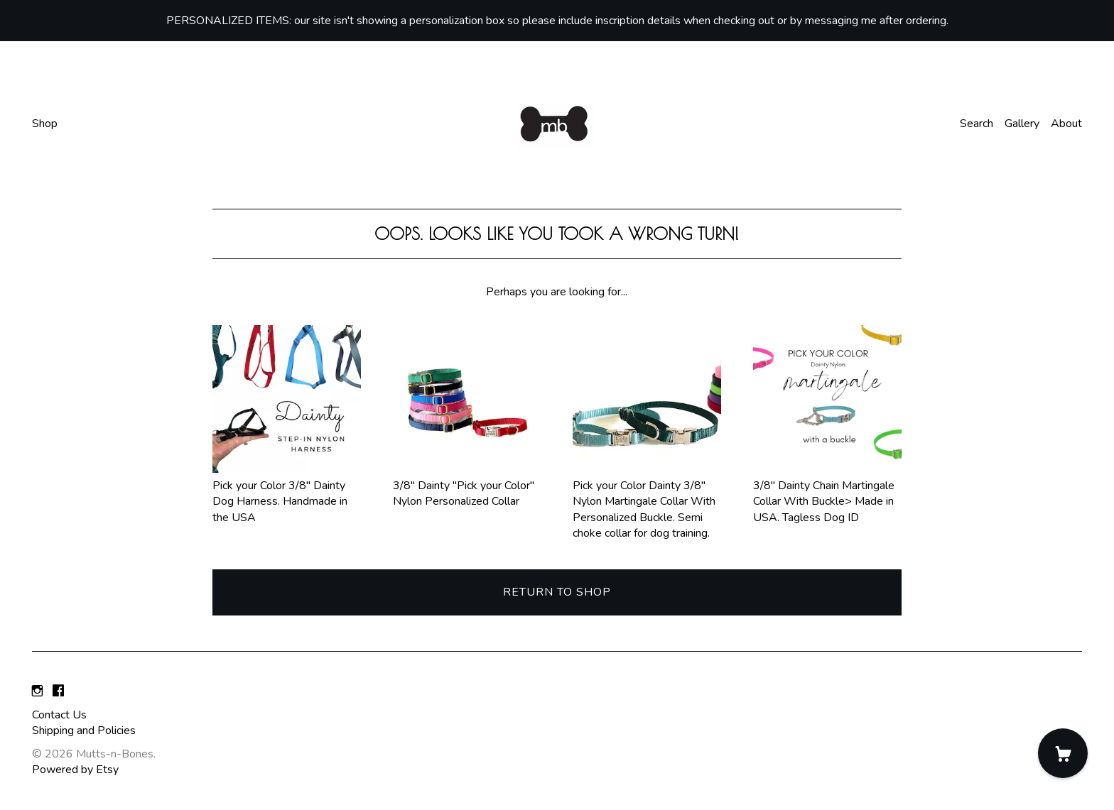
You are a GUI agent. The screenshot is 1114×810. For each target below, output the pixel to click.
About (1066, 123)
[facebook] (58, 691)
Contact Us (59, 715)
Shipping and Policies (84, 730)
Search (976, 123)
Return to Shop (557, 592)
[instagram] (37, 691)
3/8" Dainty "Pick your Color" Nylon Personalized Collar (467, 485)
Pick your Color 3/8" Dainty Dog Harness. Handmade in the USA (286, 493)
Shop (45, 123)
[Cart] (1063, 753)
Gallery (1022, 123)
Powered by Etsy (75, 769)
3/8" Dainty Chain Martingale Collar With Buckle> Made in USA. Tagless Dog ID (827, 493)
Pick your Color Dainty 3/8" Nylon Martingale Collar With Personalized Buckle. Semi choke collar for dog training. (647, 501)
